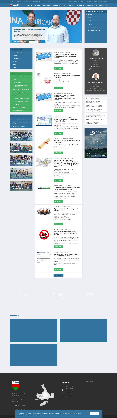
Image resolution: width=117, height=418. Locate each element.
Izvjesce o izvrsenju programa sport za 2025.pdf (94, 110)
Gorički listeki (90, 21)
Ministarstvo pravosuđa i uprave (21, 98)
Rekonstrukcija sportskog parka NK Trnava (21, 122)
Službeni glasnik (88, 1)
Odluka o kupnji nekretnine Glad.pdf (92, 123)
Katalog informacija (78, 1)
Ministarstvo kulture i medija (20, 101)
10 (25, 41)
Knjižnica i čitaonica (92, 27)
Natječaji (89, 24)
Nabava (71, 5)
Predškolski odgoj (22, 150)
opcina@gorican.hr (36, 1)
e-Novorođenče (16, 82)
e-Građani (15, 79)
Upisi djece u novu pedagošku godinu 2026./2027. (64, 76)
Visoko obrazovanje (19, 187)
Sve (79, 49)
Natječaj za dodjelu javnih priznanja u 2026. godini (67, 140)
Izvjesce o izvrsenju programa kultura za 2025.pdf (94, 106)
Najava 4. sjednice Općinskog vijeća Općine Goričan (67, 209)
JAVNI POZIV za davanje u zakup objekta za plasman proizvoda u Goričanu (65, 56)
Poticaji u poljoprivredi (18, 107)
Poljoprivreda (16, 58)
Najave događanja (94, 11)
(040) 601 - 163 (27, 1)
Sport (14, 67)
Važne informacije (97, 1)
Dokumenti (47, 5)
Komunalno (81, 5)
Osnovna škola (20, 163)
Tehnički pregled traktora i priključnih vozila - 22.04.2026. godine (65, 187)
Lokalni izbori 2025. (17, 52)
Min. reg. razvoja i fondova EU (20, 89)
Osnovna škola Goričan (18, 76)
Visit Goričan (57, 5)
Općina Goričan (89, 381)
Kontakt (71, 1)
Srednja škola (19, 176)
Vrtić (64, 5)
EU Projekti (100, 5)
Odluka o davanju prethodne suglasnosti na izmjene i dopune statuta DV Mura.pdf (95, 115)
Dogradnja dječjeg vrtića (19, 126)
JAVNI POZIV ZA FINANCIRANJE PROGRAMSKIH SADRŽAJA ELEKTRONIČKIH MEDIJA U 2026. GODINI (65, 97)
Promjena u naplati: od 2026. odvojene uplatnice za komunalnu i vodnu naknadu (66, 118)
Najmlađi (16, 138)
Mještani (90, 5)
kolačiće (30, 413)
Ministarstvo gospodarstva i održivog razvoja (20, 86)
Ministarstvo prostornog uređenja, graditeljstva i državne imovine (20, 94)
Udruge (14, 64)
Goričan (30, 5)
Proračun (89, 14)
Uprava (38, 5)
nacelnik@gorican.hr (97, 88)
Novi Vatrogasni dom (18, 119)
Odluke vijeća (93, 98)
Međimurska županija (18, 110)
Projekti (105, 1)
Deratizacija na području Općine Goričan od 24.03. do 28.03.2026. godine (66, 232)
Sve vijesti (58, 274)
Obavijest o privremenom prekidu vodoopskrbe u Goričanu (66, 254)
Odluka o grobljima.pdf (94, 119)
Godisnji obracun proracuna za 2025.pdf (93, 102)
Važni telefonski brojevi (93, 30)
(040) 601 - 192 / (20, 1)
